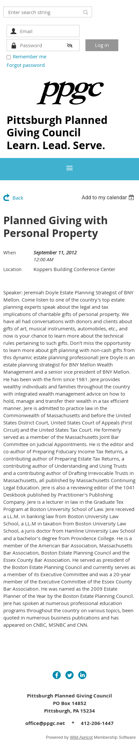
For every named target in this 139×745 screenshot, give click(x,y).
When (9, 252)
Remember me (29, 56)
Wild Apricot (81, 737)
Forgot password (26, 65)
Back (17, 197)
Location (12, 269)
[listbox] (108, 197)
